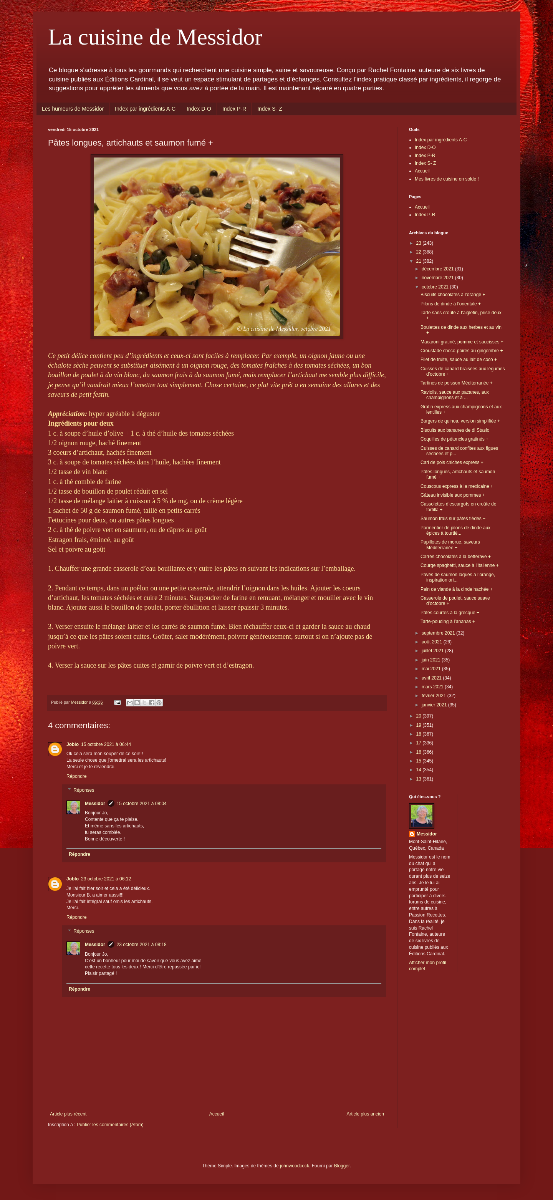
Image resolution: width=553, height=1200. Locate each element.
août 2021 (433, 642)
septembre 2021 (439, 633)
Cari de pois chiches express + (452, 462)
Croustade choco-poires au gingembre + (462, 350)
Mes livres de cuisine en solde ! (447, 179)
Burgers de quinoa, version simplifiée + (460, 421)
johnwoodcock (294, 1166)
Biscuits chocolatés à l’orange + (453, 294)
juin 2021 (432, 660)
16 (419, 752)
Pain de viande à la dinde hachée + (457, 589)
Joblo (72, 744)
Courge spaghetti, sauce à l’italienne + (460, 565)
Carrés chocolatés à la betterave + (456, 556)
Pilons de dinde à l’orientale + (451, 304)
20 (419, 716)
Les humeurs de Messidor (73, 109)
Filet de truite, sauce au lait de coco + (459, 359)
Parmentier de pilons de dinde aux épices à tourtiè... (455, 530)
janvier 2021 (435, 705)
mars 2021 (433, 687)
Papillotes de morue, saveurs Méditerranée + (450, 544)
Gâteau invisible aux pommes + (453, 495)
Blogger (342, 1166)
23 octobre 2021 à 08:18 (142, 944)
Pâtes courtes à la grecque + (450, 612)
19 (419, 725)
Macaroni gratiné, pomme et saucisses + (462, 342)
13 (419, 779)
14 (419, 769)
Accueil (216, 1114)
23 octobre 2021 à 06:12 (106, 879)
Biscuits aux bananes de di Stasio (455, 430)
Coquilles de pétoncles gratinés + (454, 439)
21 (419, 261)
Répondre (76, 776)
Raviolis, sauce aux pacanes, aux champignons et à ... (455, 395)
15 (419, 761)
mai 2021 (432, 668)
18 (419, 734)
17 (419, 743)
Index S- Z (269, 109)
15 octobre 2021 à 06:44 (106, 744)
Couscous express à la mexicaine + (457, 486)
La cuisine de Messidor (155, 37)
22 (419, 252)
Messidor (95, 803)
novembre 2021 (438, 277)
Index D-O (199, 109)
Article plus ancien (365, 1114)
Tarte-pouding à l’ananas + (448, 621)
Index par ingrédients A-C (145, 109)
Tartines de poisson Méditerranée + (457, 383)
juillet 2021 (433, 650)
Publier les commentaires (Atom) (110, 1124)
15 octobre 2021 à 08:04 (142, 803)
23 (419, 243)
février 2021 (434, 695)
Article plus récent (68, 1114)
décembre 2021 (438, 269)
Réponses (83, 790)
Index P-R (234, 109)
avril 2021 (432, 678)
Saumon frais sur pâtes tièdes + (453, 518)
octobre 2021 (436, 287)
